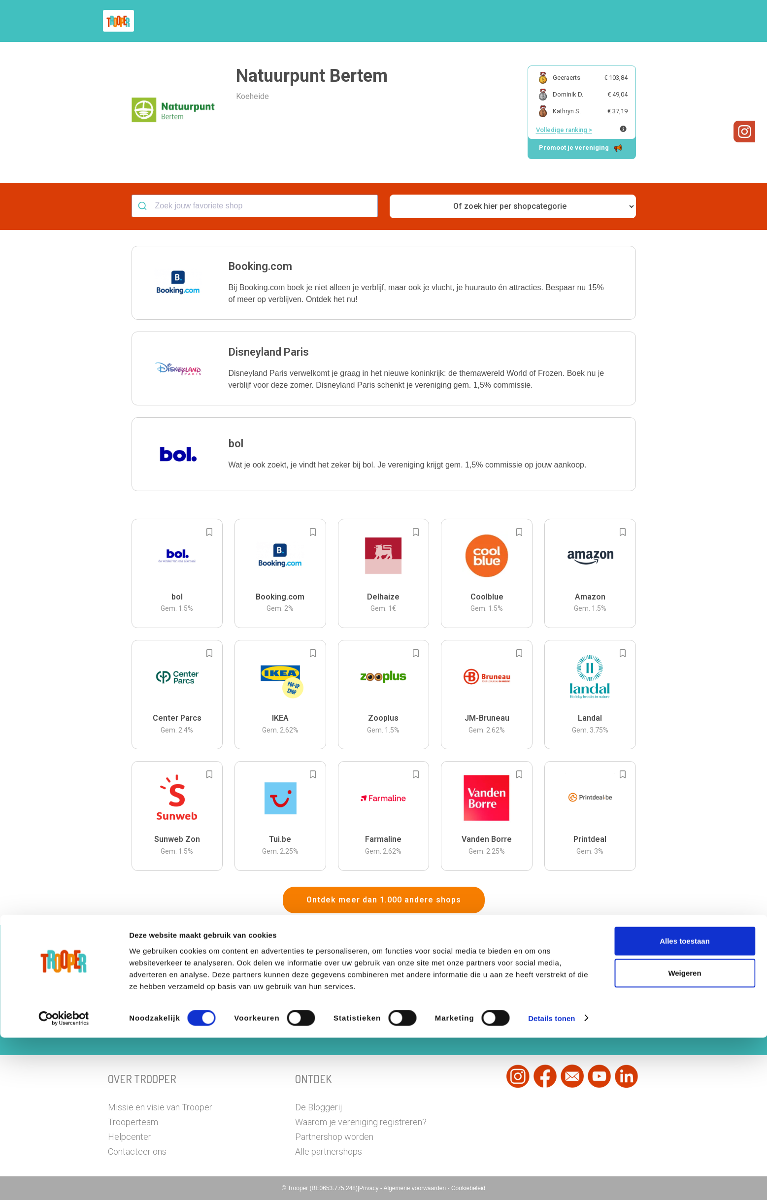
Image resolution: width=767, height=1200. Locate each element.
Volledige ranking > (564, 129)
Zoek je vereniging (457, 21)
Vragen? (616, 21)
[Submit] (143, 206)
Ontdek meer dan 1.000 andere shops (383, 899)
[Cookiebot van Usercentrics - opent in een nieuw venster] (64, 1180)
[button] (652, 21)
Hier (275, 1009)
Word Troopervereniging (544, 21)
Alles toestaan (685, 1103)
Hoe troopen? (386, 21)
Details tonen (551, 1180)
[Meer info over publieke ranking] (623, 129)
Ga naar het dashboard (484, 1023)
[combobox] (255, 206)
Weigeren (684, 1136)
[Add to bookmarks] (209, 532)
